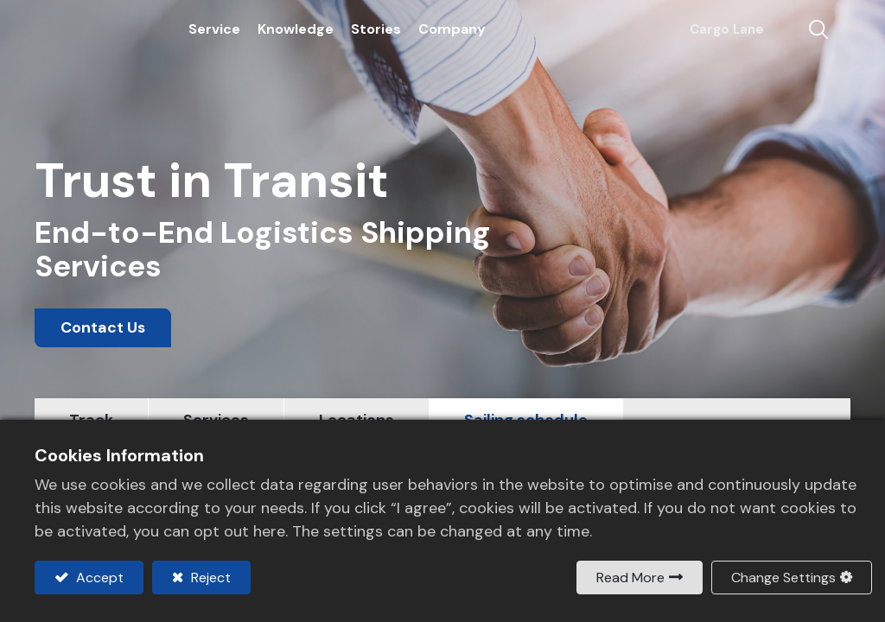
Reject (209, 577)
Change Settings (783, 577)
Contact (779, 31)
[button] (804, 32)
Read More (630, 577)
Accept (98, 577)
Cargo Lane (717, 31)
